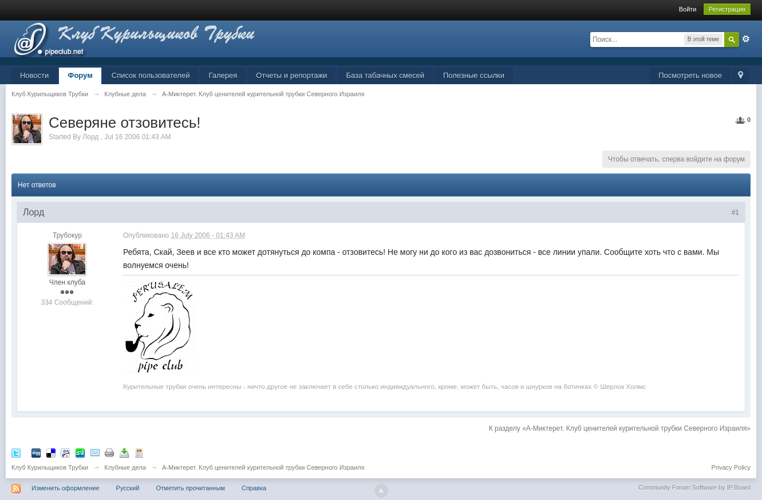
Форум (80, 75)
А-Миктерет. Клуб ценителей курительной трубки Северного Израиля (263, 467)
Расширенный (746, 39)
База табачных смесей (385, 75)
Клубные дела (125, 467)
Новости (34, 75)
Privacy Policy (731, 467)
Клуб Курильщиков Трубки (49, 467)
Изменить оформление (65, 488)
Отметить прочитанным (190, 488)
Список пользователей (151, 75)
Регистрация (727, 9)
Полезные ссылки (473, 75)
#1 (735, 212)
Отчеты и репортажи (291, 75)
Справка (254, 488)
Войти (688, 9)
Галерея (222, 75)
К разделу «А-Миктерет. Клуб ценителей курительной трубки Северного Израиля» (620, 428)
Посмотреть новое (690, 75)
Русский (128, 488)
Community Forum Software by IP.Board (694, 487)
